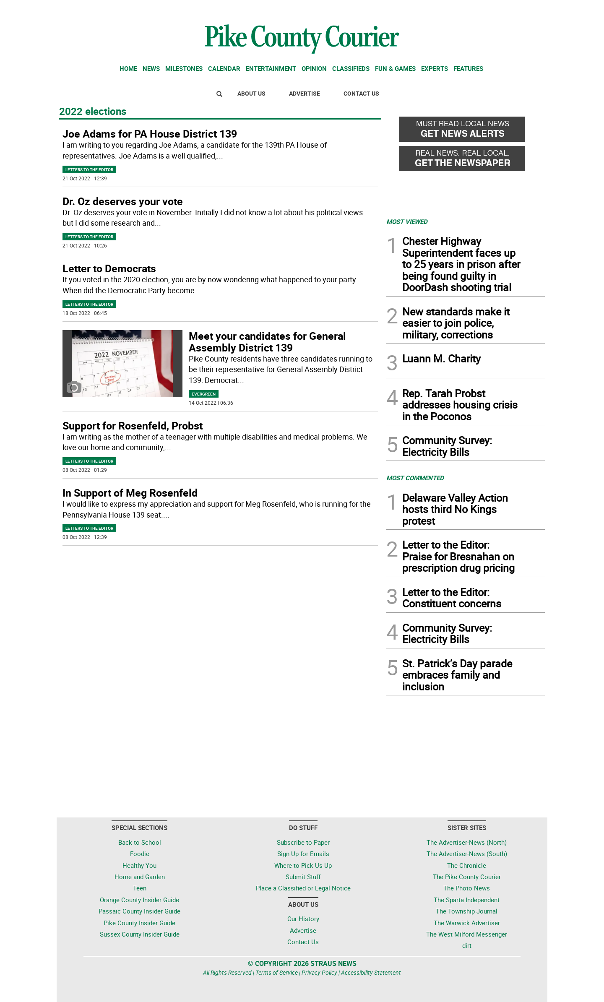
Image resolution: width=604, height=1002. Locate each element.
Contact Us (361, 93)
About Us (251, 93)
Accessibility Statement (371, 972)
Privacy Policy (319, 972)
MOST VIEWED (406, 221)
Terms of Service (276, 972)
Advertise (304, 93)
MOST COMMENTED (415, 478)
